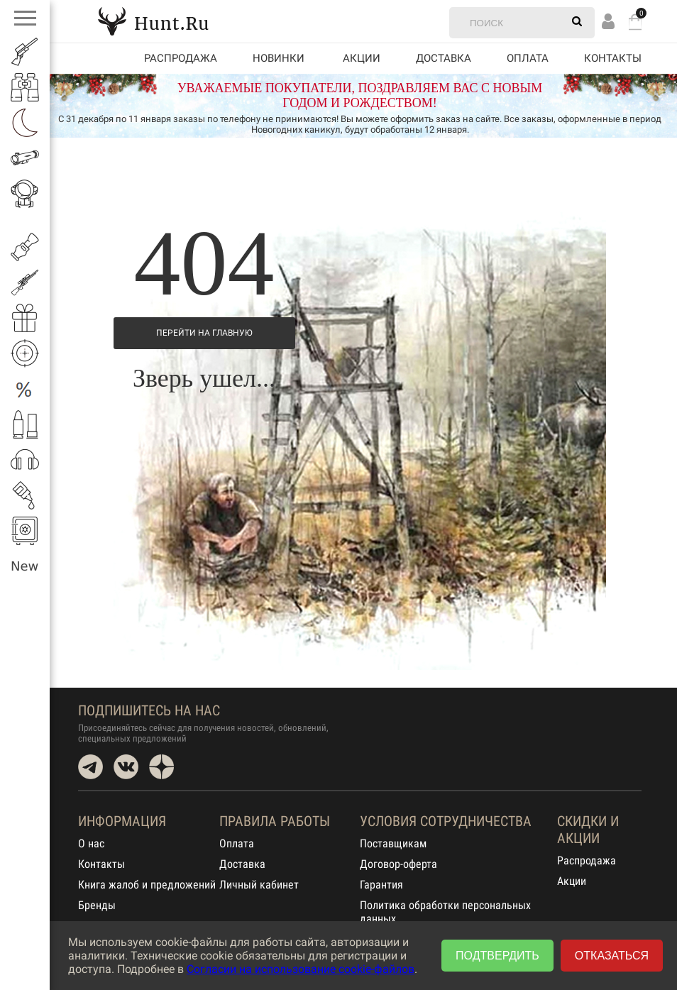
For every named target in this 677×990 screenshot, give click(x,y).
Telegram (90, 766)
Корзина (635, 22)
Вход (608, 21)
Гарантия (381, 884)
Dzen (161, 766)
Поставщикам (393, 843)
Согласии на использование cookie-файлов (300, 969)
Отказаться (612, 956)
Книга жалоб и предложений (147, 884)
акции (361, 58)
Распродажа (180, 58)
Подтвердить (497, 956)
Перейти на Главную (204, 333)
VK (126, 766)
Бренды (97, 905)
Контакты (613, 58)
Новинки (278, 58)
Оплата (528, 58)
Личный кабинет (259, 884)
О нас (91, 843)
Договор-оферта (398, 864)
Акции (571, 881)
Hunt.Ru (153, 21)
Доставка (443, 58)
